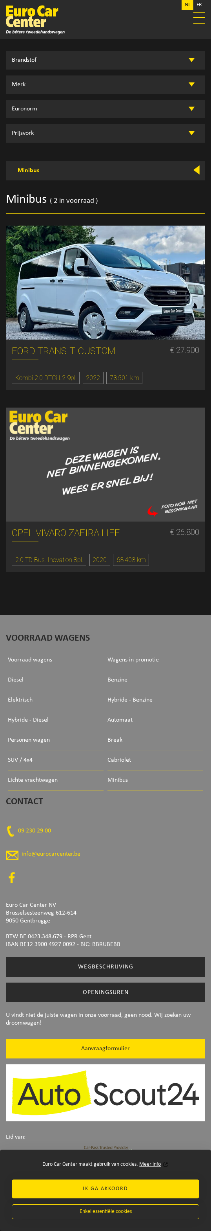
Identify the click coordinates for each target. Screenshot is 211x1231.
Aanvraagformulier (105, 1048)
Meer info (150, 1164)
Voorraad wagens (30, 660)
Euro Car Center (105, 19)
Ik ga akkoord (105, 1188)
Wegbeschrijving (105, 967)
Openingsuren (106, 992)
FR (199, 4)
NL (188, 4)
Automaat (120, 720)
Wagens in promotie (133, 660)
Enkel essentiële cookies (106, 1211)
